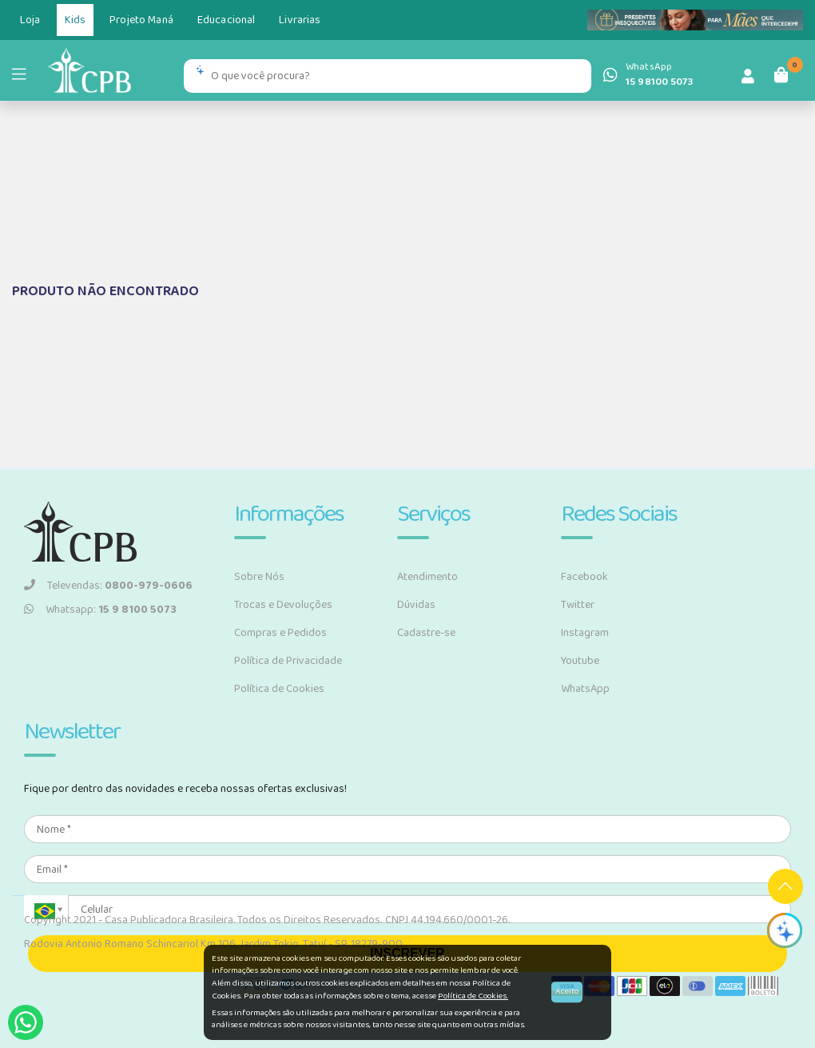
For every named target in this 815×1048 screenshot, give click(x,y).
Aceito (566, 992)
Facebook (584, 577)
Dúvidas (416, 605)
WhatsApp (585, 689)
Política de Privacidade (288, 661)
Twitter (577, 605)
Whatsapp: (100, 609)
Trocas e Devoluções (283, 605)
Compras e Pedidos (280, 633)
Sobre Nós (259, 577)
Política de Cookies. (473, 996)
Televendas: (108, 585)
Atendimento (427, 577)
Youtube (580, 661)
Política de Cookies (279, 689)
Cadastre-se (426, 633)
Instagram (585, 633)
